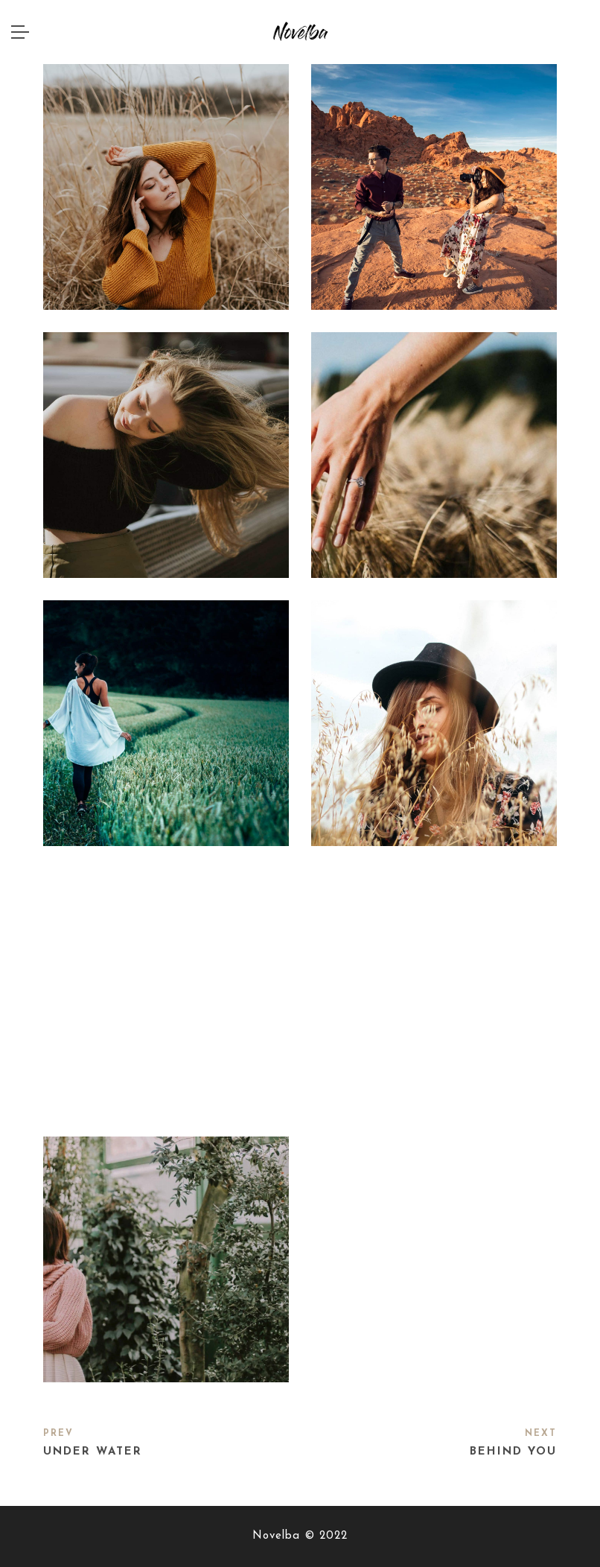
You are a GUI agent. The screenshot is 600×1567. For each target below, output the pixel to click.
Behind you (513, 1452)
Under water (92, 1452)
